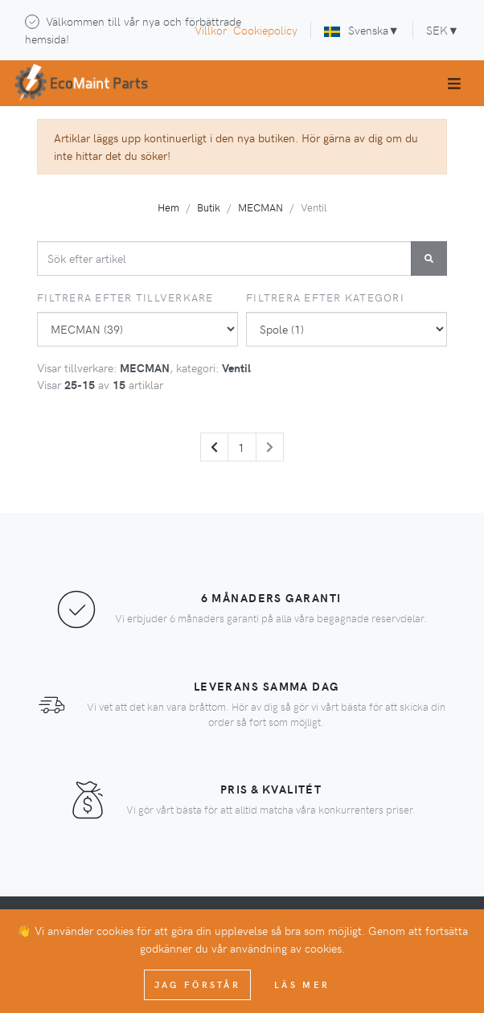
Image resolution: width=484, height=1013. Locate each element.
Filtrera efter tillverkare (125, 297)
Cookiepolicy (265, 30)
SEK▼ (442, 30)
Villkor (211, 30)
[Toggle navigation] (454, 83)
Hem (168, 207)
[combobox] (224, 258)
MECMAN (260, 207)
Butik (208, 207)
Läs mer (302, 984)
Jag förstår (197, 984)
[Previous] (214, 447)
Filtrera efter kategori (325, 297)
